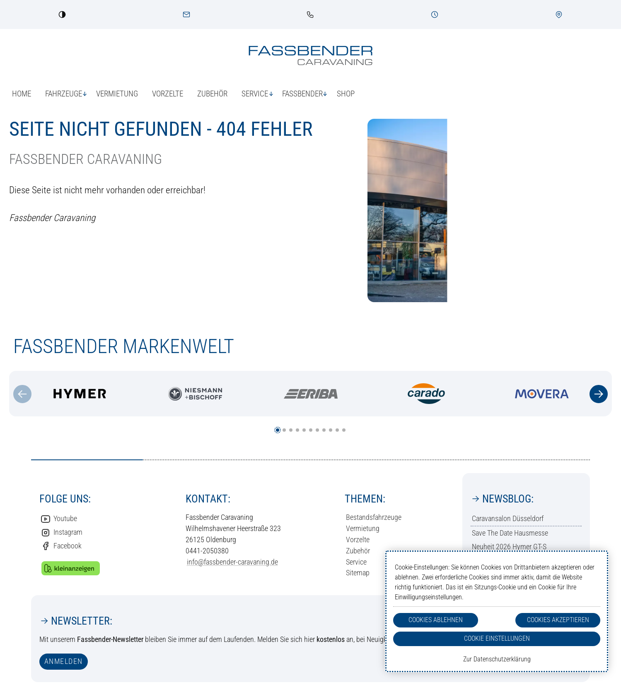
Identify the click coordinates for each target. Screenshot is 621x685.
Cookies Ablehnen (435, 620)
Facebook (61, 546)
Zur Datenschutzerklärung (497, 659)
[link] (310, 14)
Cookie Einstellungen (497, 638)
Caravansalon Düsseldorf (508, 518)
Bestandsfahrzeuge (373, 517)
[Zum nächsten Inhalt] (599, 394)
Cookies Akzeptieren (558, 620)
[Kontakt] (186, 14)
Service (356, 562)
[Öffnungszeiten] (434, 14)
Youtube (59, 519)
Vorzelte (167, 94)
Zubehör (212, 94)
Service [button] (255, 94)
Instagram (61, 533)
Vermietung (117, 94)
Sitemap (358, 572)
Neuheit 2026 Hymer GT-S (509, 546)
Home (21, 94)
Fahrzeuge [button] (63, 94)
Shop (346, 94)
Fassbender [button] (302, 94)
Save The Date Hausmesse (510, 533)
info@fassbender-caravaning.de (232, 562)
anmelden (63, 661)
